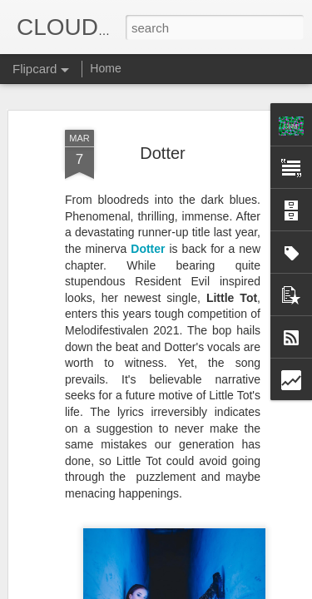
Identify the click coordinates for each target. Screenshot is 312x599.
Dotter (162, 112)
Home (105, 68)
